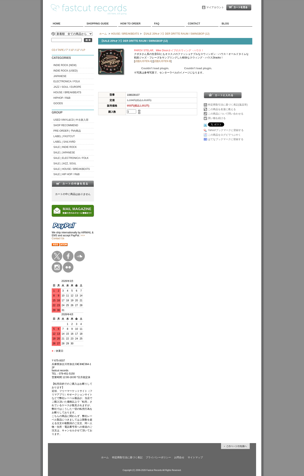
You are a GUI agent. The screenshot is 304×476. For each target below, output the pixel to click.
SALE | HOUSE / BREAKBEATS (71, 169)
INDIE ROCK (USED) (65, 70)
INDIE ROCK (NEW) (64, 65)
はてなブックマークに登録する (225, 139)
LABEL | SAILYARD (64, 141)
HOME (56, 23)
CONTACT (194, 23)
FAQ (156, 23)
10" (72, 50)
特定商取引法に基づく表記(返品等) (228, 104)
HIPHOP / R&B (61, 97)
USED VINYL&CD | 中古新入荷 (70, 119)
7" (67, 50)
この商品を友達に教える (222, 109)
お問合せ (179, 457)
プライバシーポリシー (158, 457)
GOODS (58, 103)
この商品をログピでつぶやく (224, 134)
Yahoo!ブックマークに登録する (226, 130)
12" (78, 50)
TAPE (60, 50)
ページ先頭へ (235, 446)
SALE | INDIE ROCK (65, 147)
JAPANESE (59, 76)
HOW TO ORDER (130, 23)
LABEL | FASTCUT (64, 136)
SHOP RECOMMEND (65, 125)
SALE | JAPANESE (64, 152)
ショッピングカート (238, 7)
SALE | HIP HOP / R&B (66, 174)
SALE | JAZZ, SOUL (64, 163)
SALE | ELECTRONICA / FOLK (71, 158)
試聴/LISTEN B (162, 61)
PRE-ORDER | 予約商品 (67, 130)
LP (83, 50)
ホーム (103, 33)
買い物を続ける (217, 118)
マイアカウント (215, 7)
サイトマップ (195, 457)
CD (53, 50)
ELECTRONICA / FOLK (66, 81)
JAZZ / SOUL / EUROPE (67, 86)
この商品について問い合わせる (225, 113)
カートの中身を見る (73, 183)
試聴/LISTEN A (143, 61)
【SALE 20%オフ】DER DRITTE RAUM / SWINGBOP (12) (175, 33)
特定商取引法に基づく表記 (127, 457)
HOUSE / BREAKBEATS (67, 92)
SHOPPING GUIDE (98, 23)
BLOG (225, 23)
